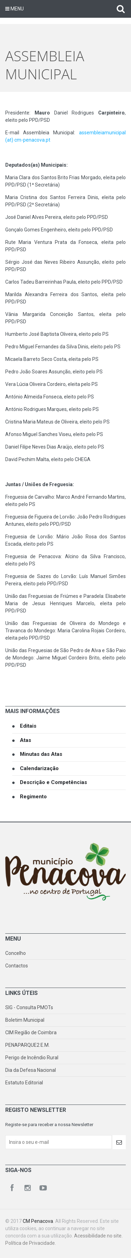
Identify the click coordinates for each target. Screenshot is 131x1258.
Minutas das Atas (41, 754)
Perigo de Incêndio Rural (31, 1057)
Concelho (15, 953)
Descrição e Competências (53, 782)
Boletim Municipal (24, 1020)
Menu (14, 9)
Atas (25, 740)
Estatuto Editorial (24, 1082)
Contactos (16, 965)
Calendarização (39, 768)
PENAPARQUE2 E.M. (27, 1045)
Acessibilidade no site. (98, 1236)
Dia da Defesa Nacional (30, 1070)
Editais (28, 726)
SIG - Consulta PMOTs (29, 1007)
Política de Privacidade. (30, 1243)
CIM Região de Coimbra (31, 1032)
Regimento (33, 796)
